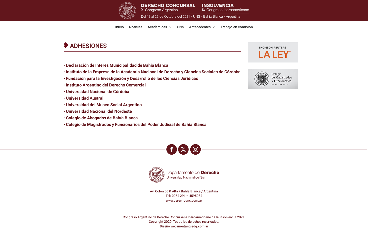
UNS (180, 27)
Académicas (157, 27)
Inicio (119, 27)
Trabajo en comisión (237, 27)
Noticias (135, 27)
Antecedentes (200, 27)
